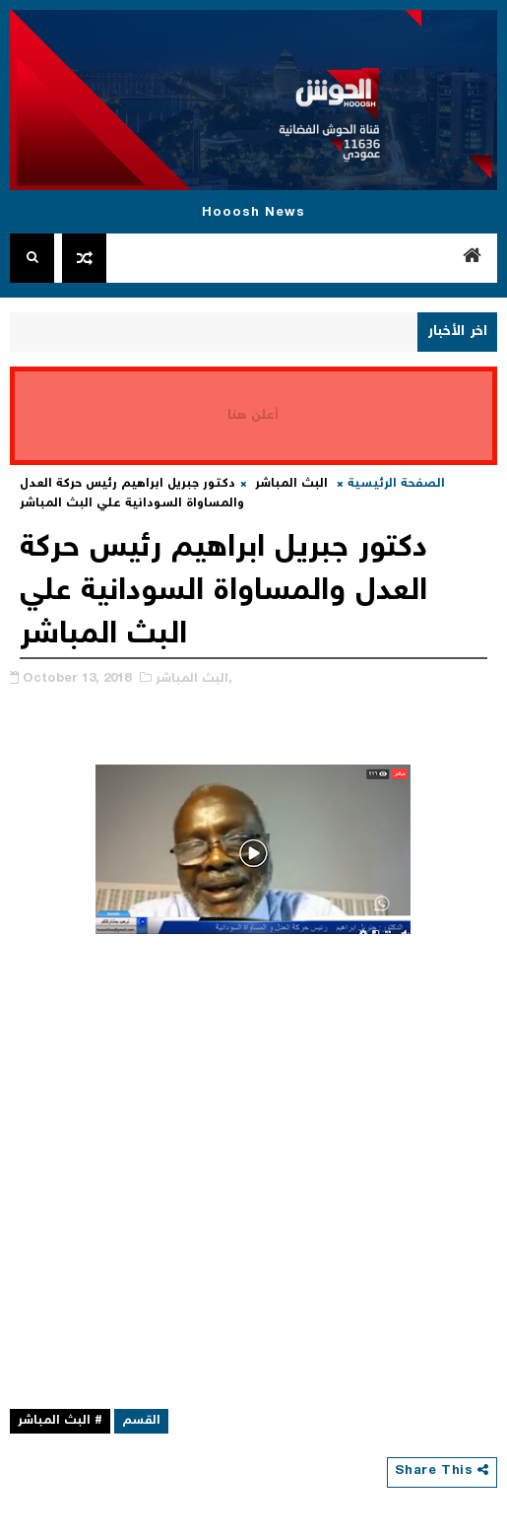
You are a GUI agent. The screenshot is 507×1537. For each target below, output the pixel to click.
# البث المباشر (60, 1421)
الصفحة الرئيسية (396, 484)
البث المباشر (291, 484)
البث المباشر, (194, 679)
